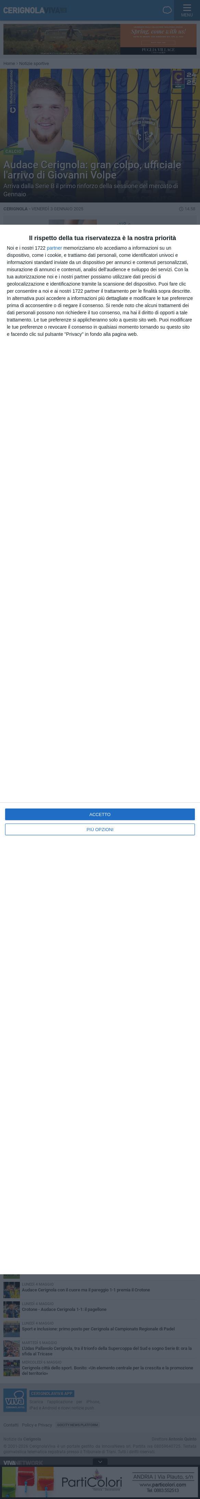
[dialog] (100, 749)
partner (54, 248)
